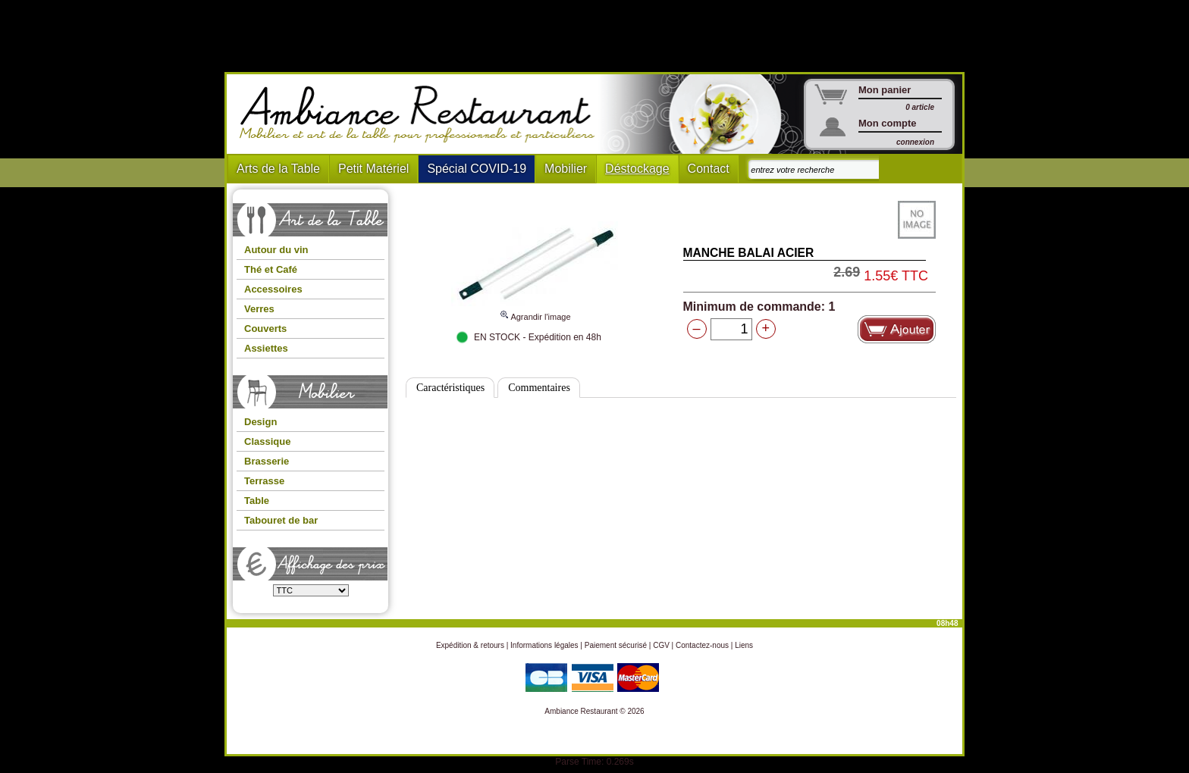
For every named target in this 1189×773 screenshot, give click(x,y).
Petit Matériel (373, 168)
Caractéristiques (450, 387)
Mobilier (565, 168)
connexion (915, 142)
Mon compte (887, 123)
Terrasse (264, 481)
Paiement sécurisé (616, 645)
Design (260, 421)
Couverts (265, 328)
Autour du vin (276, 249)
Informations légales (544, 645)
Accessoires (273, 289)
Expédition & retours (470, 645)
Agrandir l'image (534, 310)
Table (256, 500)
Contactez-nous (702, 645)
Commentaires (539, 387)
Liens (744, 645)
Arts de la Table (278, 168)
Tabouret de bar (281, 520)
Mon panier (884, 89)
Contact (708, 168)
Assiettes (266, 348)
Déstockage (637, 168)
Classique (267, 441)
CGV (661, 645)
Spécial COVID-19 (476, 168)
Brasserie (266, 461)
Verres (259, 309)
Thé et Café (270, 269)
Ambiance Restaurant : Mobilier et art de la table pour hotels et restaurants (423, 114)
